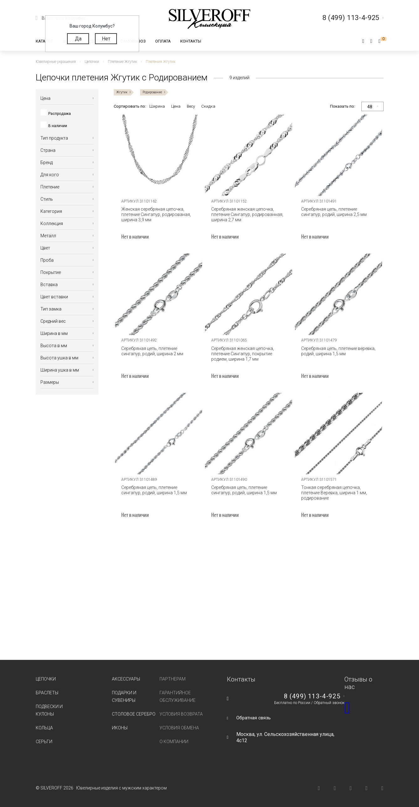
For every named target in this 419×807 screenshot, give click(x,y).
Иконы (120, 727)
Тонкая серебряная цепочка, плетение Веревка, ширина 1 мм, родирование (333, 493)
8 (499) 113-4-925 (311, 696)
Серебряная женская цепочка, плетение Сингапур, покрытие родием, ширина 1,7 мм (241, 354)
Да (78, 39)
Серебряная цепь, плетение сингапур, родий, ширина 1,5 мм (153, 490)
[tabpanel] (158, 155)
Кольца (44, 727)
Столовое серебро (133, 714)
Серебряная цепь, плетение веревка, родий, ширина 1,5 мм (337, 351)
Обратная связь (254, 718)
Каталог (44, 41)
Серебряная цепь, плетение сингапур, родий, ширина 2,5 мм (333, 212)
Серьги (44, 741)
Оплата (163, 41)
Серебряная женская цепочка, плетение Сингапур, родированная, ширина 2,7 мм (246, 214)
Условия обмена (179, 727)
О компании (174, 741)
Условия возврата (181, 714)
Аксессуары (126, 678)
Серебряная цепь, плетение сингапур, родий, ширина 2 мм (151, 351)
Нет (106, 39)
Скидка (208, 106)
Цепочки (46, 678)
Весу (191, 106)
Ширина (157, 106)
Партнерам (173, 678)
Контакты (190, 41)
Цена (176, 106)
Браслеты (47, 692)
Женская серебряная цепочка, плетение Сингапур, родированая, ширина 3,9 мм (155, 214)
